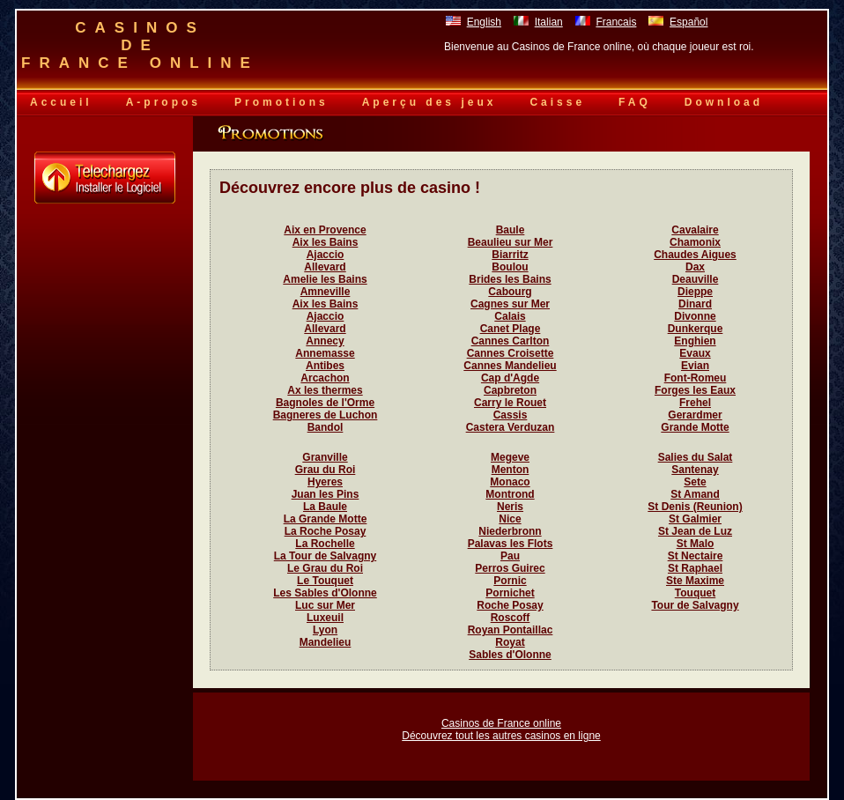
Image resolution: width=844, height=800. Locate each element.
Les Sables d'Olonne (325, 593)
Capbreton (510, 390)
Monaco (509, 482)
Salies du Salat (695, 457)
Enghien (694, 341)
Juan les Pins (325, 494)
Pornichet (509, 593)
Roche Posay (510, 605)
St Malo (695, 543)
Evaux (694, 353)
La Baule (325, 506)
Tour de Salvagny (694, 605)
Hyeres (325, 482)
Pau (510, 556)
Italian (549, 22)
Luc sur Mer (325, 605)
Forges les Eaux (695, 390)
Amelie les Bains (324, 279)
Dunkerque (695, 328)
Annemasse (324, 353)
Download (724, 102)
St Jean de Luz (695, 531)
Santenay (694, 469)
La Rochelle (324, 543)
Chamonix (695, 242)
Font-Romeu (695, 378)
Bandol (325, 427)
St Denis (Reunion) (695, 506)
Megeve (510, 457)
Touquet (695, 593)
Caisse (557, 102)
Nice (510, 519)
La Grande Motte (325, 519)
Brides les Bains (510, 279)
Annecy (325, 341)
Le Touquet (325, 580)
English (484, 22)
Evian (695, 365)
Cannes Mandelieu (509, 365)
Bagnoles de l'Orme (325, 402)
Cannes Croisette (510, 353)
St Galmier (695, 519)
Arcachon (324, 378)
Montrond (509, 494)
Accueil (61, 102)
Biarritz (510, 254)
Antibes (325, 365)
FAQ (634, 102)
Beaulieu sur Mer (510, 242)
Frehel (695, 402)
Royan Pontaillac (510, 630)
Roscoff (510, 617)
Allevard (324, 267)
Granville (324, 457)
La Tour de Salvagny (325, 556)
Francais (616, 22)
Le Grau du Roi (325, 568)
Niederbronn (509, 531)
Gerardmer (695, 415)
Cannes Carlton (510, 341)
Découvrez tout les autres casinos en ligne (501, 736)
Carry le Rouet (510, 402)
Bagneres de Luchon (325, 415)
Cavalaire (694, 230)
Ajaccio (325, 254)
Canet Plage (510, 328)
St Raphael (695, 568)
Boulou (510, 267)
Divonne (694, 316)
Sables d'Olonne (510, 654)
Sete (695, 482)
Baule (510, 230)
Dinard (695, 304)
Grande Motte (695, 427)
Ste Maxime (695, 580)
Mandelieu (326, 642)
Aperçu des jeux (429, 102)
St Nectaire (695, 556)
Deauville (695, 279)
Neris (510, 506)
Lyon (325, 630)
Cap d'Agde (510, 378)
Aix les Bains (325, 242)
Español (688, 22)
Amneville (325, 291)
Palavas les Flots (510, 543)
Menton (510, 469)
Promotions (281, 102)
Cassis (510, 415)
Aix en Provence (325, 230)
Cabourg (509, 291)
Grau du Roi (325, 469)
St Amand (695, 494)
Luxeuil (325, 617)
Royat (509, 642)
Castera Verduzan (510, 427)
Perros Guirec (509, 568)
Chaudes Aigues (695, 254)
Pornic (509, 580)
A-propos (163, 102)
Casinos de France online (501, 723)
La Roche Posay (325, 531)
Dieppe (695, 291)
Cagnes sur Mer (510, 304)
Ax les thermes (324, 390)
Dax (695, 267)
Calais (509, 316)
